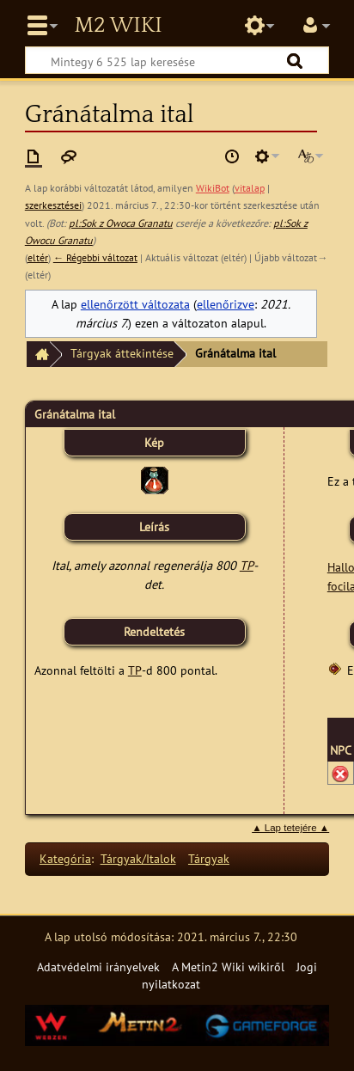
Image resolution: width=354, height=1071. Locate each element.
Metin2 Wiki (118, 25)
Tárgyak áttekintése (122, 353)
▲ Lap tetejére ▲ (290, 828)
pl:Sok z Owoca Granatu (121, 223)
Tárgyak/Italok (138, 858)
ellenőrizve (225, 304)
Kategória (65, 858)
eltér (37, 257)
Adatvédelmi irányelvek (98, 966)
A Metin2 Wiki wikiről (228, 966)
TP (246, 565)
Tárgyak (208, 858)
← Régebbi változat (95, 257)
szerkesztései (53, 205)
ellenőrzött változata (135, 304)
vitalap (250, 187)
